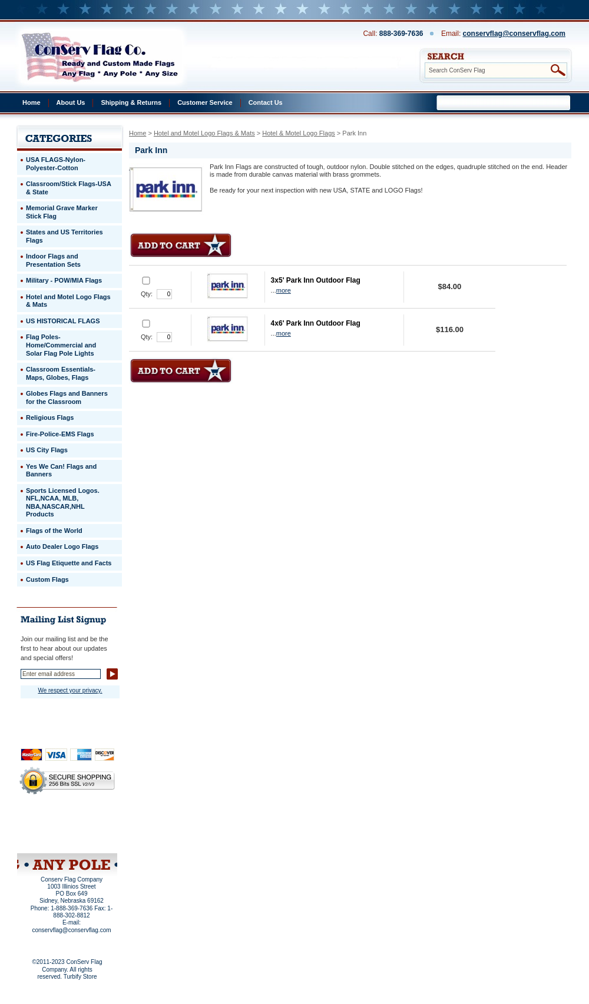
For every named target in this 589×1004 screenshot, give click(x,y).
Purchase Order (90, 829)
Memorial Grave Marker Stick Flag (62, 212)
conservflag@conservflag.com (514, 33)
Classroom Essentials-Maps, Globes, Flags (60, 373)
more (283, 290)
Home (31, 102)
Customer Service (205, 102)
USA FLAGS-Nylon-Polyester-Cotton (55, 163)
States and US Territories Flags (64, 236)
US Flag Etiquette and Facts (68, 562)
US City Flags (47, 449)
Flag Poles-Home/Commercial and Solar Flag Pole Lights (61, 344)
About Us (71, 102)
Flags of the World (54, 530)
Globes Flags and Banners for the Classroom (67, 397)
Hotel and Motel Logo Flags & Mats (204, 133)
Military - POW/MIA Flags (64, 280)
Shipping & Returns (131, 102)
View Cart (89, 837)
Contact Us (266, 102)
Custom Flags (47, 579)
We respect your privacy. (70, 690)
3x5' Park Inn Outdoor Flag (315, 280)
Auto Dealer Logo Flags (62, 546)
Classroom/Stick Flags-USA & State (68, 188)
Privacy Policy (47, 822)
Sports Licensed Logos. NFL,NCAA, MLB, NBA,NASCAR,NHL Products (63, 502)
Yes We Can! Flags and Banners (61, 470)
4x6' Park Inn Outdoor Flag (315, 323)
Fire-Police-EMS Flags (60, 434)
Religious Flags (50, 417)
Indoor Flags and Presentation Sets (53, 260)
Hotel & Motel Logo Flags (298, 133)
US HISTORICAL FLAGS (63, 320)
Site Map (44, 837)
